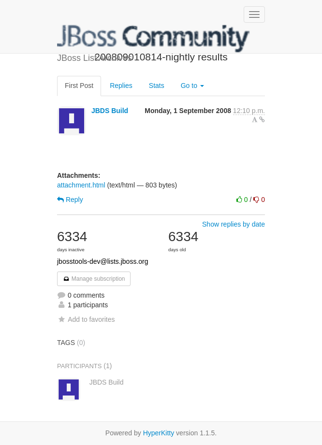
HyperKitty (159, 433)
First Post (79, 85)
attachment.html (81, 185)
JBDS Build (109, 111)
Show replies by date (233, 224)
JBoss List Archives (153, 39)
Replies (121, 85)
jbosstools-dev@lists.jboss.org (102, 261)
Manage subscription (93, 278)
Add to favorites (86, 319)
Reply (70, 199)
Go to (192, 85)
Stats (156, 85)
